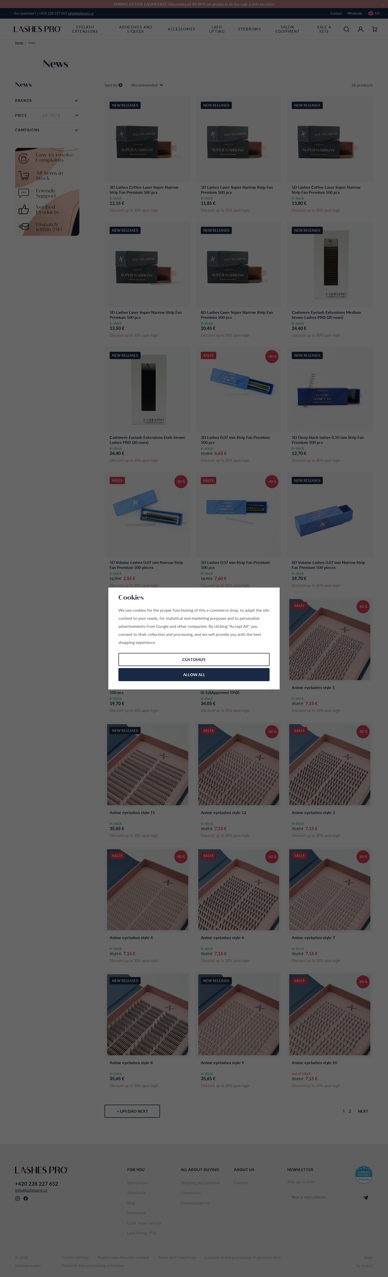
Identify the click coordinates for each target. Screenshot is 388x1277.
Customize (194, 659)
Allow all (194, 674)
